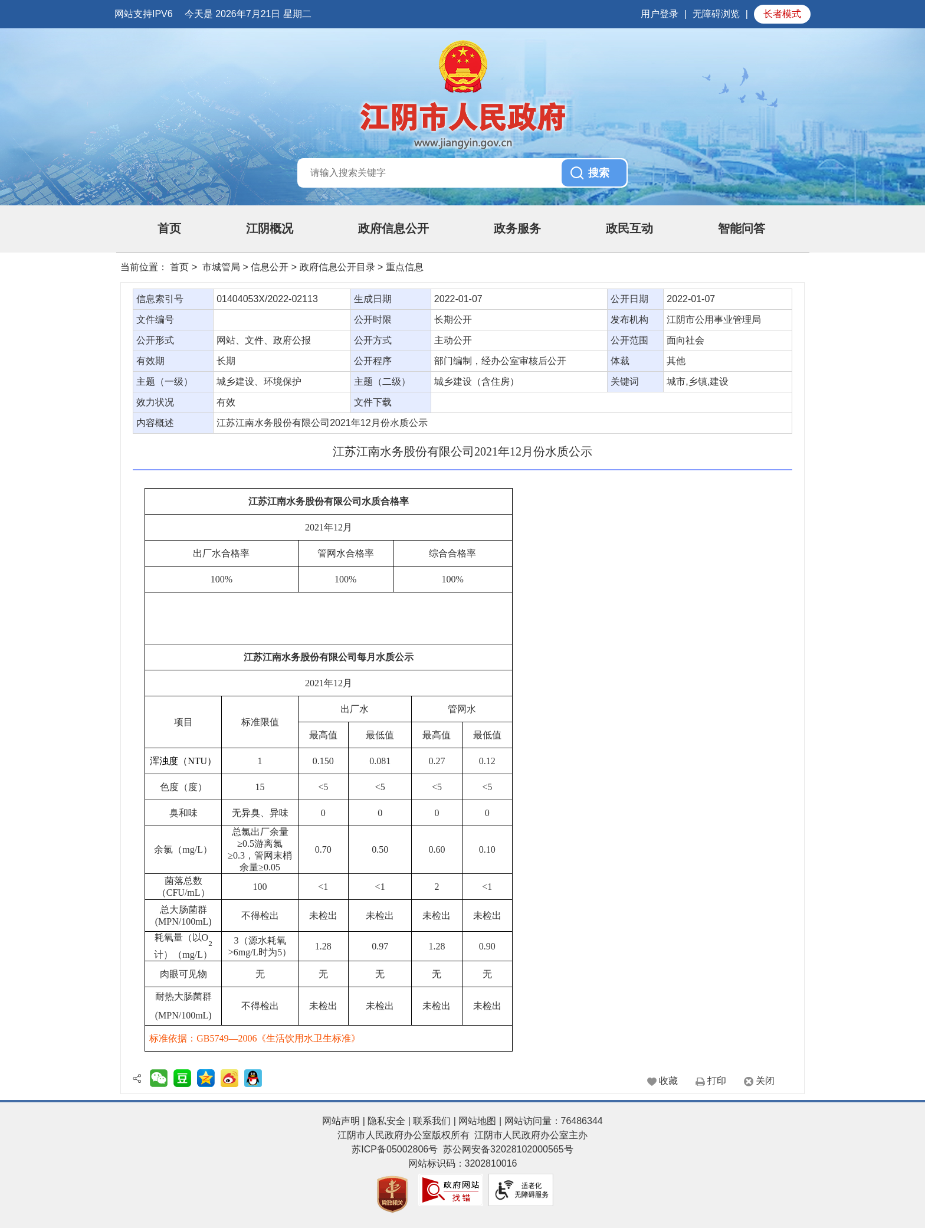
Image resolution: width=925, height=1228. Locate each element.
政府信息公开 (393, 228)
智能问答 (741, 228)
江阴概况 (269, 228)
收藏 (668, 1081)
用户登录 (659, 14)
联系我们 (432, 1121)
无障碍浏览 (716, 14)
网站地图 (477, 1121)
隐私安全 (386, 1121)
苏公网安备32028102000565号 (508, 1149)
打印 (716, 1081)
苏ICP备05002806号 (395, 1149)
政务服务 (517, 228)
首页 (169, 228)
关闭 (765, 1081)
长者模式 (782, 14)
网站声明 (341, 1121)
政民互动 (629, 228)
